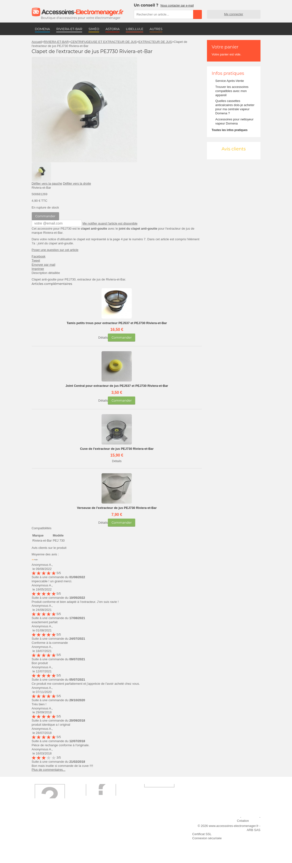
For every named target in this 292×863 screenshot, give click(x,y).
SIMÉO (93, 29)
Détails (103, 337)
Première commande (49, 830)
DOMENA (42, 29)
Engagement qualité (49, 840)
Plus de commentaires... (48, 769)
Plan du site (250, 817)
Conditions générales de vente (109, 840)
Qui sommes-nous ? (49, 823)
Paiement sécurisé (101, 830)
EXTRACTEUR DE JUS (155, 42)
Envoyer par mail (43, 264)
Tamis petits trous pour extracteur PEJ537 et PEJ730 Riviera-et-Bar (117, 323)
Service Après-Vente (229, 81)
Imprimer (38, 268)
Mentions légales (227, 817)
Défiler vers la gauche (47, 183)
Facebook (39, 256)
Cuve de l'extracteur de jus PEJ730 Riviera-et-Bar (117, 448)
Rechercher (197, 14)
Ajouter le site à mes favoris (160, 823)
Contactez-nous (46, 847)
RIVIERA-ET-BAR (69, 29)
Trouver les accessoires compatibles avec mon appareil (232, 91)
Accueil (37, 42)
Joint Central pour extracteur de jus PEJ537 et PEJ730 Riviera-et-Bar (116, 385)
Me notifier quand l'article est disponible (104, 223)
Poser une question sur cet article (55, 249)
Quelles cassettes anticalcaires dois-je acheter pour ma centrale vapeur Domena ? (234, 107)
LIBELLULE (134, 29)
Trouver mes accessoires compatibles (105, 849)
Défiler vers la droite (77, 183)
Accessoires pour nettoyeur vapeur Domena (234, 121)
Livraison (94, 823)
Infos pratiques (228, 73)
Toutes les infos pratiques (230, 130)
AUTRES (156, 29)
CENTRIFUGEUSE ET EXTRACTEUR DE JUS (104, 42)
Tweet (36, 260)
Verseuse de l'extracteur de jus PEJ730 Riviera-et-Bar (117, 507)
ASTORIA (112, 29)
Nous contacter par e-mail (177, 5)
